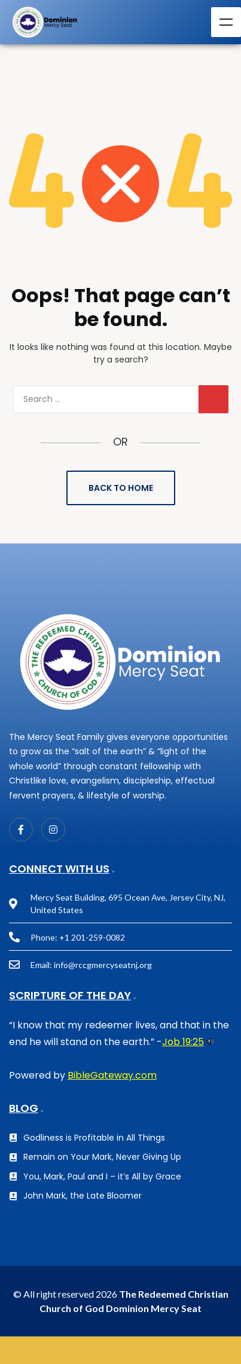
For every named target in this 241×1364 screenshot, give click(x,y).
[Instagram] (53, 829)
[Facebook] (21, 829)
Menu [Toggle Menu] (226, 22)
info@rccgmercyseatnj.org (103, 965)
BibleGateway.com (112, 1075)
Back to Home (121, 488)
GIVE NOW (120, 1350)
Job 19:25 (183, 1042)
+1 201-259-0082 (92, 937)
